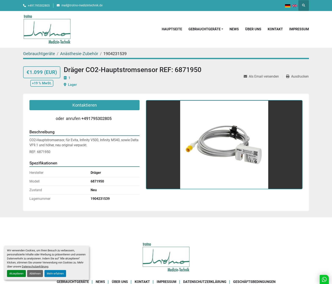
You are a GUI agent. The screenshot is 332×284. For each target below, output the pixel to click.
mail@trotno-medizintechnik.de (81, 5)
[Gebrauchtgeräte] (39, 53)
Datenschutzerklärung (35, 266)
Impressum (299, 29)
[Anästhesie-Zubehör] (79, 53)
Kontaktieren (84, 105)
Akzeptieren (16, 273)
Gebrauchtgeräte (204, 29)
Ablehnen (35, 273)
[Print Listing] (297, 76)
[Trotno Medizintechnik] (166, 257)
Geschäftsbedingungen (254, 282)
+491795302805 (39, 5)
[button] (205, 29)
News (234, 29)
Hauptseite (172, 29)
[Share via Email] (262, 76)
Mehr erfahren (55, 273)
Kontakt (275, 29)
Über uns (253, 29)
